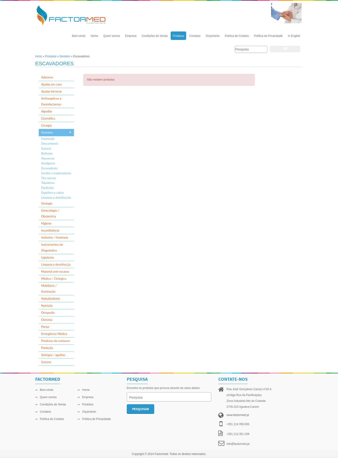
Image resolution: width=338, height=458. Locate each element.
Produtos (178, 36)
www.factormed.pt (238, 415)
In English (294, 36)
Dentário (64, 56)
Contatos (194, 36)
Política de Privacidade (268, 36)
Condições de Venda (155, 36)
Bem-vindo (78, 36)
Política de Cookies (237, 36)
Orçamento (212, 36)
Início (38, 56)
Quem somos (111, 36)
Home (94, 36)
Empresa (130, 36)
